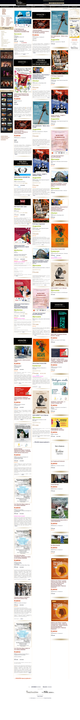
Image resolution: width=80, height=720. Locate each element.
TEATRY (2, 44)
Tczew (9, 125)
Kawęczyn (4, 10)
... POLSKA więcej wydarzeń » (41, 442)
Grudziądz (4, 111)
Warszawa (4, 14)
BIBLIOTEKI (2, 31)
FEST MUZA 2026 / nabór (20, 206)
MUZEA (2, 38)
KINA (2, 36)
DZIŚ (19, 6)
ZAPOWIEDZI (53, 6)
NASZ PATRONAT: (74, 18)
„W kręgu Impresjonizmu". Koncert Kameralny (39, 314)
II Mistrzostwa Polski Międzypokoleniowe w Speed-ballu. (21, 247)
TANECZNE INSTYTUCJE (4, 43)
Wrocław (9, 130)
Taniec (2, 24)
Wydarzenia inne (9, 18)
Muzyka (2, 20)
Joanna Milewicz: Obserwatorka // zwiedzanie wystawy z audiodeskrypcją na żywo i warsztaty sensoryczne (41, 76)
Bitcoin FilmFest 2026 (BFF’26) (22, 177)
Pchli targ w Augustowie (39, 224)
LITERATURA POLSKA (4, 138)
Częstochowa (9, 101)
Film (2, 17)
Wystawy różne (9, 17)
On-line (7, 25)
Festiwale (8, 24)
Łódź (9, 116)
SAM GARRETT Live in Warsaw (40, 415)
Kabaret (2, 18)
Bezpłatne (8, 19)
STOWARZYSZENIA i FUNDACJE (5, 42)
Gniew (9, 106)
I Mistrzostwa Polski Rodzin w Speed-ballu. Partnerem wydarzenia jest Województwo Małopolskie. (21, 305)
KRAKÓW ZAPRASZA (4, 136)
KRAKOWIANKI (3, 139)
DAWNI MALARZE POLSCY (5, 137)
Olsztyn (3, 12)
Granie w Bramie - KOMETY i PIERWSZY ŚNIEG (40, 175)
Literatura (3, 19)
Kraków (3, 8)
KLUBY (2, 37)
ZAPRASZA (46, 0)
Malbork (4, 120)
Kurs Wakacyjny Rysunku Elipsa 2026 (74, 21)
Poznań (9, 120)
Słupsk (4, 125)
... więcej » (24, 54)
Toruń (4, 130)
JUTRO (34, 6)
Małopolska (9, 96)
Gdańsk (4, 106)
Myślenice (4, 11)
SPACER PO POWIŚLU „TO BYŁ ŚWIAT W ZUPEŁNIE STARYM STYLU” (41, 262)
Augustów (4, 9)
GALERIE (2, 33)
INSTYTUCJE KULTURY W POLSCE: (6, 28)
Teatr (2, 25)
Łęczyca (4, 116)
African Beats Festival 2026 (39, 363)
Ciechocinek (4, 101)
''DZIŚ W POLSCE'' (74, 6)
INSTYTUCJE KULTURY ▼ (5, 6)
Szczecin (3, 13)
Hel (9, 111)
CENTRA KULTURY (4, 32)
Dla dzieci (8, 20)
